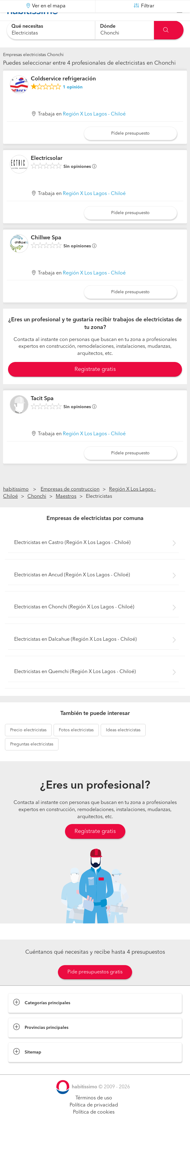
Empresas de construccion (70, 504)
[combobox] (50, 30)
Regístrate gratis (95, 847)
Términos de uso (93, 1113)
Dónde (107, 26)
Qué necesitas (27, 26)
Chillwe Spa (46, 253)
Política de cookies (94, 1127)
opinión (73, 102)
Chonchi (36, 512)
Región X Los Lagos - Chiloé (94, 129)
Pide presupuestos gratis (95, 987)
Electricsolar (47, 174)
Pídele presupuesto (130, 149)
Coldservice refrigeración (63, 94)
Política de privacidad (94, 1120)
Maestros (66, 512)
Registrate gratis (95, 385)
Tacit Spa (42, 414)
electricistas (28, 745)
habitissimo (16, 504)
